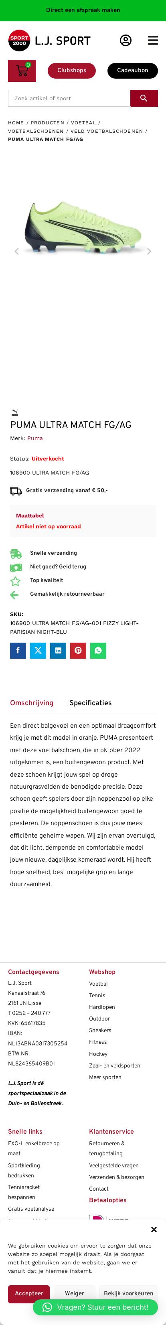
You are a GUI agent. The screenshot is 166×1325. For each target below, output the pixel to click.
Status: (20, 458)
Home (16, 123)
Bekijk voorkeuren (129, 1294)
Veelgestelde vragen (114, 1166)
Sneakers (100, 1030)
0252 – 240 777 (31, 1013)
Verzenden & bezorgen (116, 1177)
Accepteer (29, 1294)
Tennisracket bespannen (24, 1192)
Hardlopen (102, 1007)
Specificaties (90, 703)
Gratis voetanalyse (31, 1209)
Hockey (98, 1054)
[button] (154, 1230)
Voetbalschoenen (36, 131)
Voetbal (83, 123)
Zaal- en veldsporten (114, 1066)
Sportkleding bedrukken (24, 1171)
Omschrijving (31, 703)
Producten (48, 123)
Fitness (98, 1042)
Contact (99, 1189)
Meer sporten (105, 1077)
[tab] (35, 706)
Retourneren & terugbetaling (107, 1148)
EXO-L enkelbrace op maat (34, 1148)
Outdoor (99, 1019)
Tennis (97, 995)
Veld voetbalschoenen (107, 131)
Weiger (74, 1294)
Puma (35, 438)
